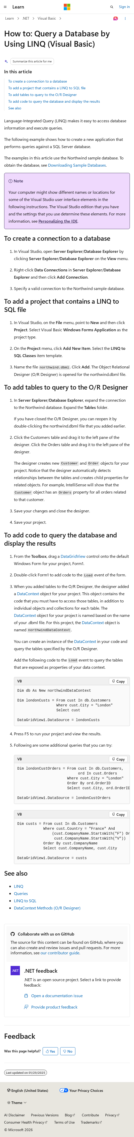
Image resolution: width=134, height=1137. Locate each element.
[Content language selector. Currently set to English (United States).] (27, 1090)
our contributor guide (60, 952)
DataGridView (73, 556)
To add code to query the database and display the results (54, 101)
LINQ (18, 886)
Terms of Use (64, 1122)
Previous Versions (45, 1114)
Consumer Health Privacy (24, 1122)
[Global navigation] (5, 7)
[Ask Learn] (116, 18)
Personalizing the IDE (57, 221)
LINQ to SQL (25, 900)
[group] (72, 783)
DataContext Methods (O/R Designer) (47, 907)
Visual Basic (47, 18)
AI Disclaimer (14, 1114)
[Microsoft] (67, 7)
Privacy (110, 1114)
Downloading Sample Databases (77, 165)
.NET (25, 18)
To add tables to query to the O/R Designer (42, 94)
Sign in (124, 6)
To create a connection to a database (37, 81)
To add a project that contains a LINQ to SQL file (46, 87)
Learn (9, 18)
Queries (21, 893)
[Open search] (112, 7)
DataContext (28, 593)
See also (14, 108)
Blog (68, 1114)
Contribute (90, 1114)
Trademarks (90, 1122)
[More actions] (125, 18)
